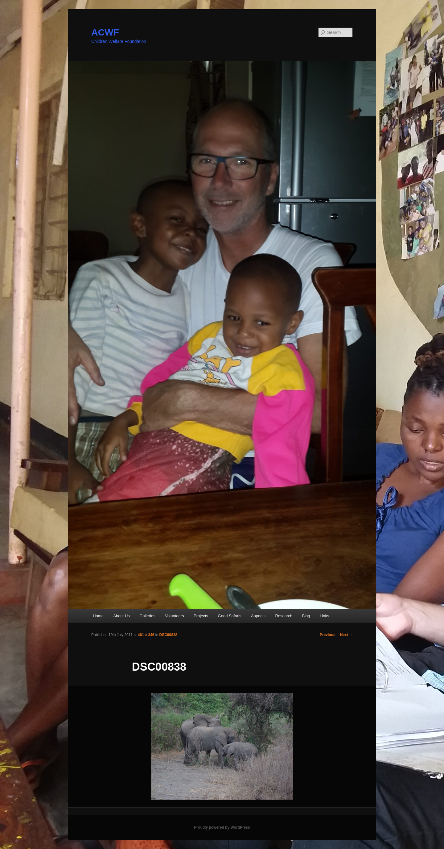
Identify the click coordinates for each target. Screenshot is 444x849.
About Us (121, 616)
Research (283, 616)
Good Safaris (229, 616)
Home (98, 616)
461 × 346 (146, 635)
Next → (346, 635)
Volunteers (174, 616)
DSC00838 (168, 635)
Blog (306, 616)
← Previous (325, 635)
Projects (201, 616)
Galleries (147, 616)
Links (324, 616)
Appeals (258, 616)
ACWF (105, 32)
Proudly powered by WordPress (222, 827)
